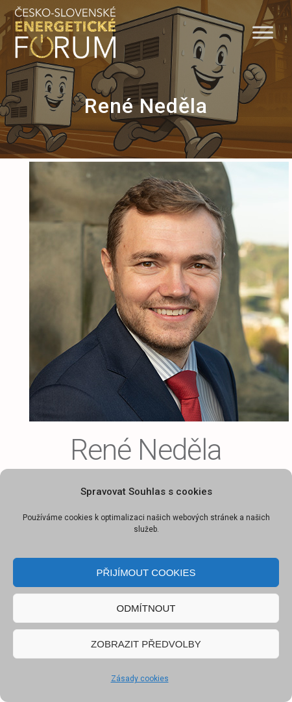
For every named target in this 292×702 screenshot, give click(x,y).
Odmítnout (146, 608)
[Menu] (262, 32)
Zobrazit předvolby (146, 643)
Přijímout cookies (145, 572)
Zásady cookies (140, 678)
